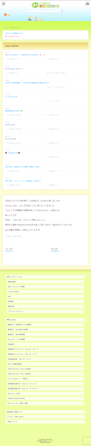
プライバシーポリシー (15, 311)
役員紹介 (11, 301)
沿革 (9, 296)
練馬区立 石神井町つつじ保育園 (19, 324)
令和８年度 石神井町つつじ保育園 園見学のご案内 (22, 167)
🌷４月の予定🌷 (10, 139)
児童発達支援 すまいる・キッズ (19, 359)
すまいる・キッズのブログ (53, 101)
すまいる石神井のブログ (15, 33)
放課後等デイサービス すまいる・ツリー (22, 354)
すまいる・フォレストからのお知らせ (56, 87)
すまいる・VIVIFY (14, 393)
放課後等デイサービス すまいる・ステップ (23, 349)
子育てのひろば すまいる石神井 (19, 369)
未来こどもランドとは (14, 277)
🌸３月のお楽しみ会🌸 (12, 69)
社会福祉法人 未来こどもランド (45, 441)
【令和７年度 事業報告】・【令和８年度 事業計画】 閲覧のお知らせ (27, 83)
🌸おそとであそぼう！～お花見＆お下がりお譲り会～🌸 (23, 55)
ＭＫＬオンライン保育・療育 (18, 403)
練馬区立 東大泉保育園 (16, 334)
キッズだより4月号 (11, 97)
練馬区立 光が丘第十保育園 (18, 329)
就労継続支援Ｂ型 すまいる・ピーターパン (23, 388)
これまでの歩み (13, 291)
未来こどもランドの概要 (16, 286)
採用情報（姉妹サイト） (15, 412)
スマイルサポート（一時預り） (18, 379)
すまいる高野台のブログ (53, 59)
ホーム (6, 27)
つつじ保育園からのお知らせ (13, 171)
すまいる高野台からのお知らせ (14, 143)
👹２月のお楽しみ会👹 (12, 153)
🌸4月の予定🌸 (10, 125)
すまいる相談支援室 (15, 364)
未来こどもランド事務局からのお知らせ (56, 73)
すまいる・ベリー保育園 (16, 339)
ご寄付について (12, 422)
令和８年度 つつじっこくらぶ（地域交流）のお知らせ (23, 181)
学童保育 (11, 344)
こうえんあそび (54, 250)
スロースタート (9, 250)
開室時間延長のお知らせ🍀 (14, 111)
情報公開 (11, 306)
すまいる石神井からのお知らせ (14, 115)
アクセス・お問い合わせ (15, 417)
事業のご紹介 (11, 320)
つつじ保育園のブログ (52, 171)
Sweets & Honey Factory (16, 398)
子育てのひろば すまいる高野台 (19, 374)
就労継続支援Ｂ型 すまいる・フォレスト (22, 384)
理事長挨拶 (12, 282)
